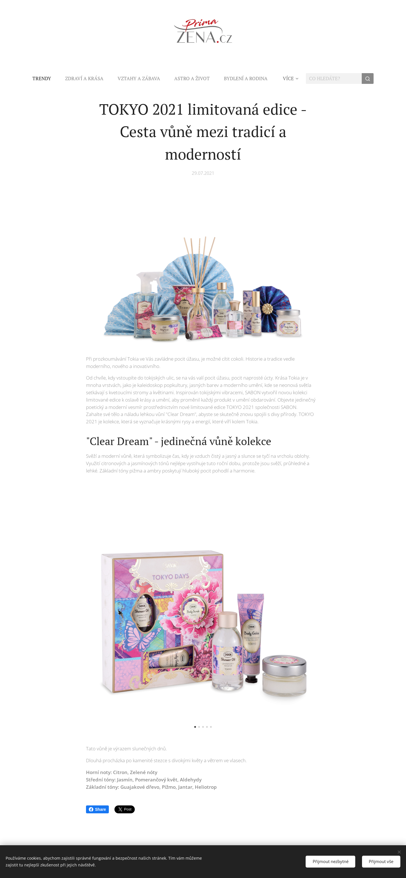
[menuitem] (45, 78)
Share (97, 809)
